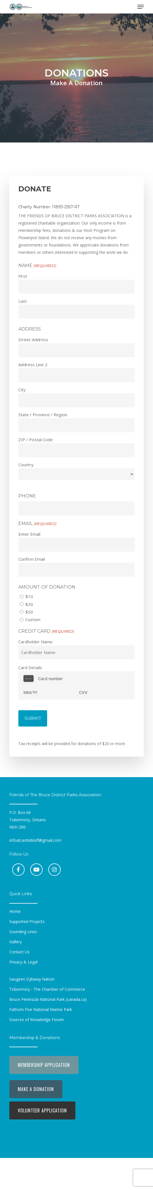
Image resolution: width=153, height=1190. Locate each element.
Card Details (30, 667)
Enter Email (29, 534)
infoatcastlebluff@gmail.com (35, 840)
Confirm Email (31, 559)
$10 (29, 596)
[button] (140, 7)
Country (26, 464)
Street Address (33, 339)
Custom (32, 619)
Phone (27, 496)
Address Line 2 (32, 364)
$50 (29, 612)
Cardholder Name (35, 641)
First (22, 276)
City (22, 389)
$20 (29, 604)
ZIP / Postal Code (35, 439)
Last (22, 301)
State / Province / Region (42, 414)
